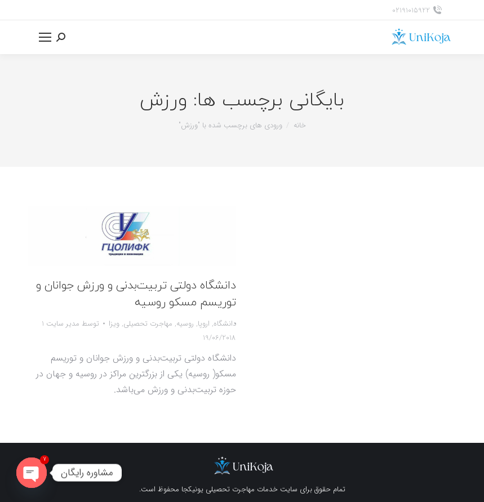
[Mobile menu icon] (45, 37)
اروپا (204, 324)
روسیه (185, 324)
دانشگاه (225, 324)
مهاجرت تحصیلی (147, 324)
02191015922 (417, 10)
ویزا (114, 324)
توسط (70, 324)
